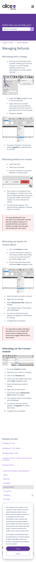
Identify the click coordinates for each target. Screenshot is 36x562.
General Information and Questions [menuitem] (16, 471)
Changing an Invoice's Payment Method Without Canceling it (17, 459)
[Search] (32, 29)
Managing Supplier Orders (10, 453)
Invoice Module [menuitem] (8, 487)
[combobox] (16, 29)
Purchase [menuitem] (6, 499)
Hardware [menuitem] (6, 483)
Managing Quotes (7, 465)
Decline (18, 554)
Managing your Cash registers (11, 448)
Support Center (8, 43)
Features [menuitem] (6, 479)
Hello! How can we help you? (16, 25)
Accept (18, 548)
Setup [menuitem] (5, 475)
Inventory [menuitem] (6, 495)
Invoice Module (22, 43)
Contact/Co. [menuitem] (7, 491)
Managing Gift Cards (8, 443)
